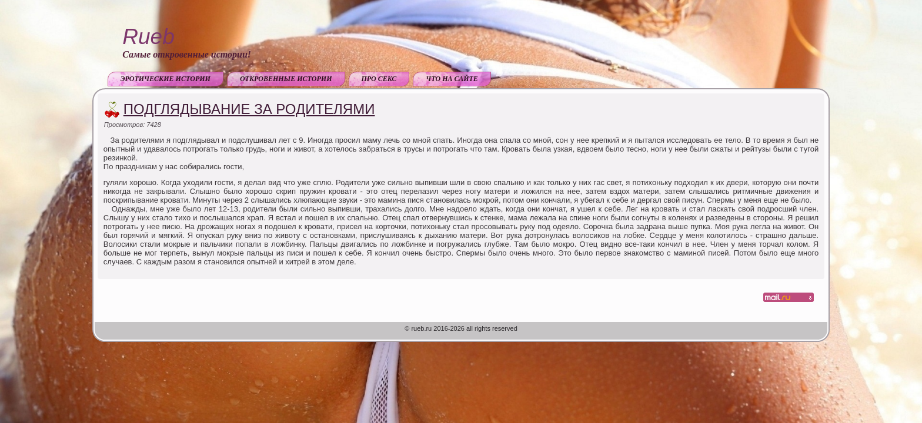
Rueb (148, 37)
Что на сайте (452, 79)
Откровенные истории (286, 79)
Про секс (379, 79)
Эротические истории (166, 79)
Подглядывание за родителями (249, 109)
